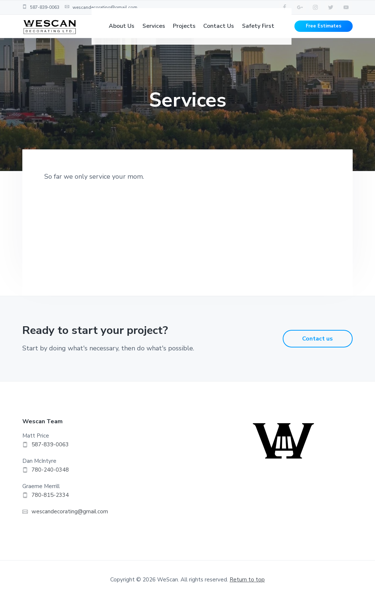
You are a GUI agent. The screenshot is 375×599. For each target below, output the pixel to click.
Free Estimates (323, 33)
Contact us (317, 339)
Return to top (247, 579)
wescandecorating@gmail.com (101, 7)
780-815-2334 (50, 495)
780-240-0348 (50, 469)
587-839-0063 (40, 7)
